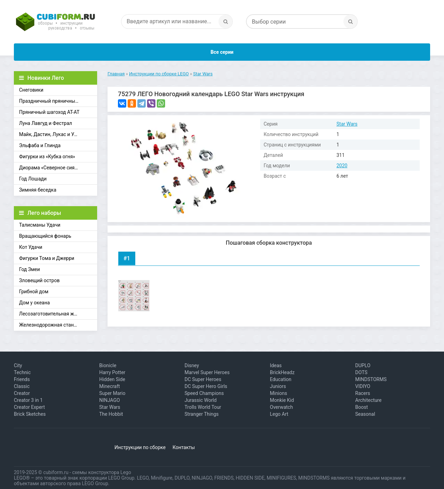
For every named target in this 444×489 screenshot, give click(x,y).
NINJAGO (109, 400)
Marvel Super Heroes (207, 372)
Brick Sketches (30, 414)
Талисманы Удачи (39, 225)
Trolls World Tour (203, 407)
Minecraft (109, 386)
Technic (22, 372)
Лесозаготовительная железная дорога (58, 314)
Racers (362, 393)
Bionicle (107, 365)
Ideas (276, 365)
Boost (361, 407)
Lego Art (279, 414)
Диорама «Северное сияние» (52, 167)
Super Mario (112, 393)
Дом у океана (34, 302)
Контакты (183, 447)
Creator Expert (29, 407)
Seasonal (365, 414)
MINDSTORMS (370, 379)
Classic (21, 386)
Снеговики (31, 90)
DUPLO (362, 365)
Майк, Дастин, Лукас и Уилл (51, 134)
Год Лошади (32, 179)
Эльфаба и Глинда (40, 145)
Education (280, 379)
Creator (22, 393)
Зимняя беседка (37, 190)
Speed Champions (204, 393)
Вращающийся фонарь (45, 236)
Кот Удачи (30, 247)
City (18, 365)
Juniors (278, 386)
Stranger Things (202, 414)
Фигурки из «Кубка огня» (47, 156)
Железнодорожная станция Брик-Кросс (58, 325)
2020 (341, 165)
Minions (278, 393)
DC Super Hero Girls (206, 386)
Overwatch (281, 407)
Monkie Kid (282, 400)
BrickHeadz (282, 372)
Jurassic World (200, 400)
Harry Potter (112, 372)
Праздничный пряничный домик (56, 101)
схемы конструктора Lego (101, 472)
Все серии (222, 52)
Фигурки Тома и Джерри (46, 258)
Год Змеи (29, 269)
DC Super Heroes (203, 379)
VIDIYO (362, 386)
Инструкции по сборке (139, 447)
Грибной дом (33, 291)
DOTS (361, 372)
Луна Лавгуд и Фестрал (45, 123)
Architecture (368, 400)
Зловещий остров (39, 280)
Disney (192, 365)
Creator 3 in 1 (28, 400)
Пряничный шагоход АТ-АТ (49, 112)
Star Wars (347, 124)
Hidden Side (112, 379)
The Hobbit (111, 414)
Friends (22, 379)
